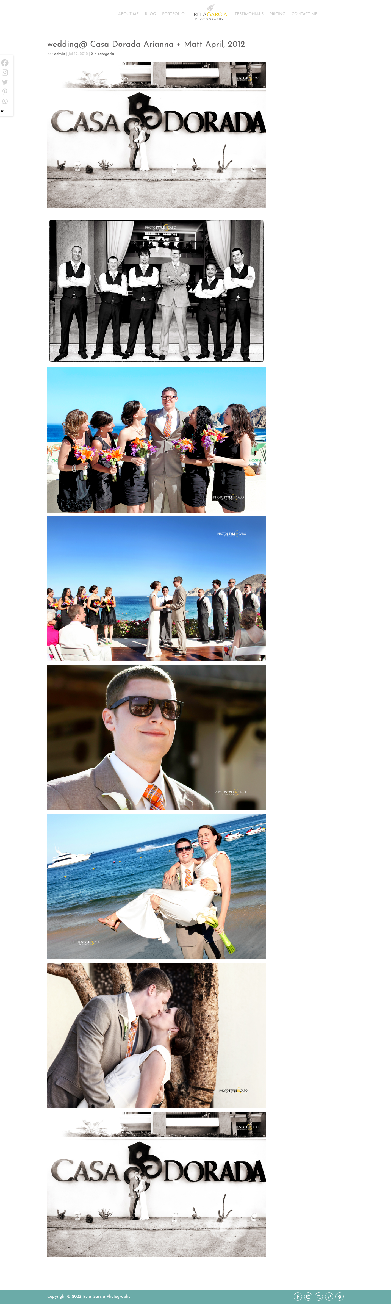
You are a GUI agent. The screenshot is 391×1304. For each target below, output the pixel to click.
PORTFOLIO (173, 14)
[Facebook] (5, 63)
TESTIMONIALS (249, 14)
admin (59, 54)
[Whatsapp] (5, 101)
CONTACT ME (304, 14)
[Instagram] (5, 72)
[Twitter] (5, 82)
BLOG (150, 14)
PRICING (277, 14)
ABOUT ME (128, 14)
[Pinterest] (5, 91)
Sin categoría (102, 54)
